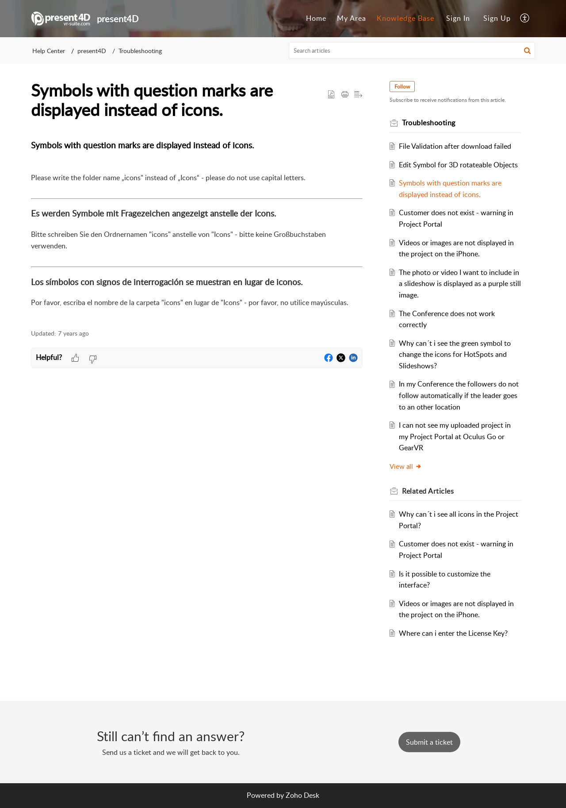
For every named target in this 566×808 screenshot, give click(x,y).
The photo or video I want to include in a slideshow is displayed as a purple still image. (458, 283)
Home (316, 18)
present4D (91, 50)
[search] (412, 50)
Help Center (48, 50)
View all (407, 466)
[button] (525, 18)
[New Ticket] (429, 742)
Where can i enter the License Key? (454, 633)
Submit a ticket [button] (429, 742)
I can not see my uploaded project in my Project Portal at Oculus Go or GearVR (456, 436)
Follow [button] (403, 86)
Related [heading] (429, 491)
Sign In (458, 18)
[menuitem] (316, 18)
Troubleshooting (140, 50)
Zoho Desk (302, 795)
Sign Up (497, 18)
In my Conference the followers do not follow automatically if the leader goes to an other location (460, 395)
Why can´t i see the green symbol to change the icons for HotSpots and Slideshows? (456, 354)
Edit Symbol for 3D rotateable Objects (459, 165)
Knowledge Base (405, 18)
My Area (351, 18)
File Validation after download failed (456, 146)
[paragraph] (197, 229)
